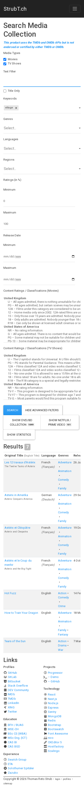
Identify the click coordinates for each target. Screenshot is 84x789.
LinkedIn (13, 703)
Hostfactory (56, 746)
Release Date (12, 235)
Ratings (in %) (12, 179)
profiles (67, 779)
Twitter (12, 711)
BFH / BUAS (16, 725)
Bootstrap (54, 725)
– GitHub (54, 681)
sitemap (7, 783)
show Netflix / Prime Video (60, 422)
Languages (10, 139)
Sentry (52, 711)
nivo (50, 737)
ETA (10, 764)
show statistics (19, 434)
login (57, 779)
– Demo (53, 677)
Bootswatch (56, 729)
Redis (52, 720)
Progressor (55, 672)
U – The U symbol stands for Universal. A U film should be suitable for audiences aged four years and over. (42, 359)
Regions (8, 159)
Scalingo (54, 751)
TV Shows (14, 63)
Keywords (10, 98)
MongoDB (54, 716)
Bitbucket (14, 681)
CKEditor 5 (55, 742)
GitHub (12, 672)
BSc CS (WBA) (17, 733)
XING (11, 707)
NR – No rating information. (42, 330)
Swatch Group (17, 759)
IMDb (11, 694)
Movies (12, 59)
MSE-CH (13, 729)
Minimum (9, 189)
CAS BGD (14, 746)
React (52, 694)
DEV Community (18, 690)
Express (53, 707)
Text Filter (9, 71)
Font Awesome (58, 733)
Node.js (53, 703)
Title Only (14, 90)
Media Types (11, 53)
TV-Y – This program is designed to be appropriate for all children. (42, 391)
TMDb (12, 698)
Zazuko (13, 772)
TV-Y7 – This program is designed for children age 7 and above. (42, 395)
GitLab (12, 677)
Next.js (52, 699)
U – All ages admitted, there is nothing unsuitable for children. (42, 302)
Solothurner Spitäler (21, 768)
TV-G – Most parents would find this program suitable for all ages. (42, 398)
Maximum (9, 212)
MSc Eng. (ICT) (17, 737)
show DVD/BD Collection (22, 422)
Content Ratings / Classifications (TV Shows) (32, 348)
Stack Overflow (18, 685)
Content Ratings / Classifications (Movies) (31, 290)
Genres (8, 119)
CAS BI (12, 742)
